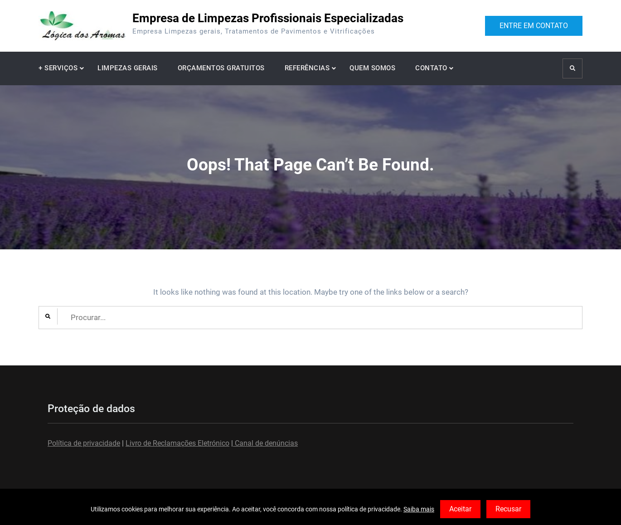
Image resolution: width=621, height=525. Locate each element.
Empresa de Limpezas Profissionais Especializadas (267, 18)
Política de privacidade (84, 443)
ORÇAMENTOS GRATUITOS (221, 68)
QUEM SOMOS (372, 68)
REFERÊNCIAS (307, 68)
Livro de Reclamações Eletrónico (177, 443)
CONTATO (431, 68)
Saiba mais (418, 509)
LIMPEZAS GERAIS (127, 68)
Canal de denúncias (265, 443)
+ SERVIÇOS (58, 68)
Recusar (508, 509)
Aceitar (460, 509)
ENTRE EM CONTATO (534, 25)
